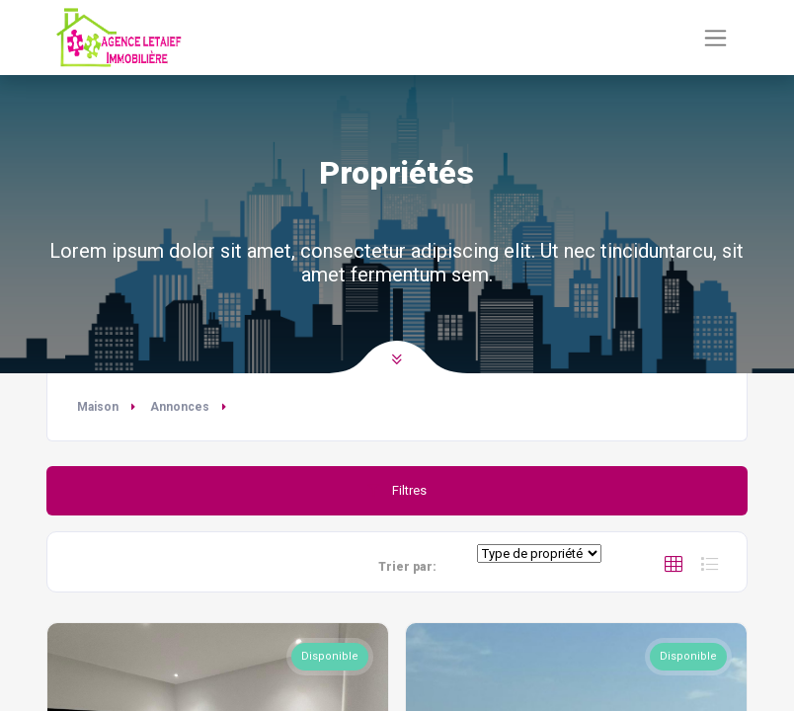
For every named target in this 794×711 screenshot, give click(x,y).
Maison (98, 407)
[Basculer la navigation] (715, 38)
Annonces (179, 407)
